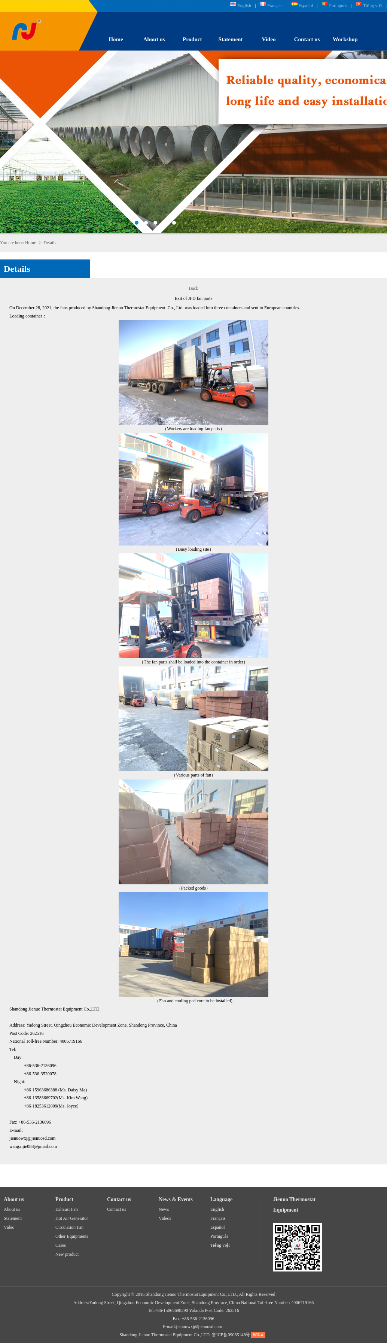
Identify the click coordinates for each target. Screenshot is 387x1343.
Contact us (307, 39)
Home (116, 39)
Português (338, 5)
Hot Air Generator (71, 1218)
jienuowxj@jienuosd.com (199, 1326)
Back (193, 288)
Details (17, 269)
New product (67, 1254)
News (164, 1209)
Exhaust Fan (66, 1209)
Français (275, 5)
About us (154, 39)
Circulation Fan (69, 1227)
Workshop (345, 39)
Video (269, 39)
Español (306, 5)
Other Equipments (71, 1236)
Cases (60, 1245)
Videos (165, 1218)
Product (192, 39)
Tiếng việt (373, 5)
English (244, 5)
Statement (230, 39)
